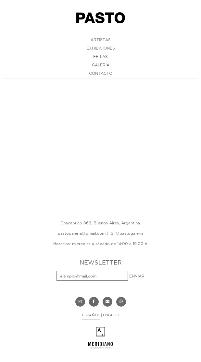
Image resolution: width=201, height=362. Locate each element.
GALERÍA (100, 65)
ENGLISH (111, 315)
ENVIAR (136, 276)
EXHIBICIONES (100, 48)
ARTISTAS (101, 40)
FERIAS (100, 56)
